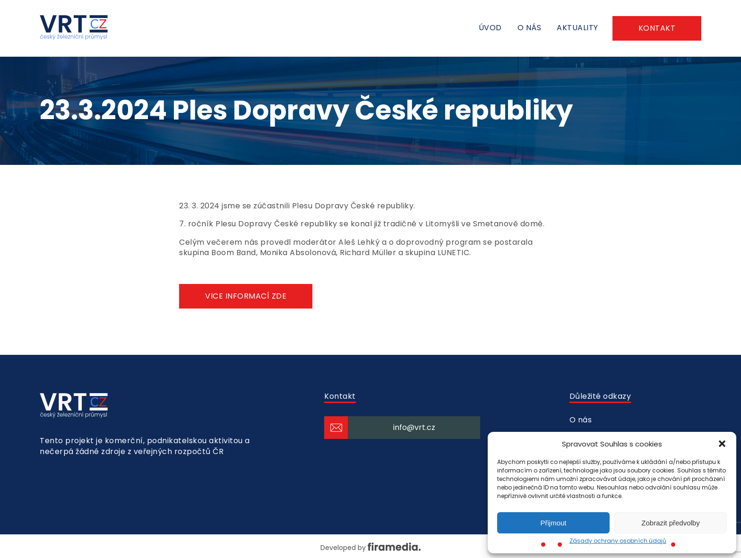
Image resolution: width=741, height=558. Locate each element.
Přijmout (553, 523)
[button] (722, 443)
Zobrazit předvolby (670, 523)
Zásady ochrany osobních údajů (617, 541)
